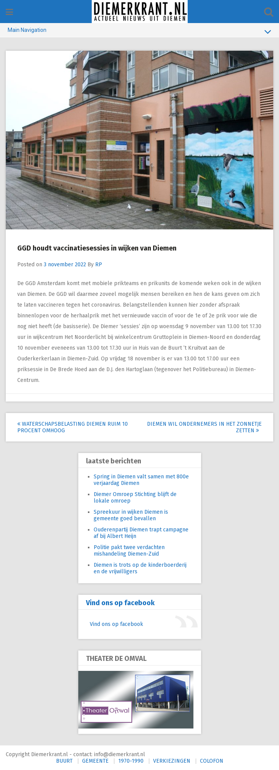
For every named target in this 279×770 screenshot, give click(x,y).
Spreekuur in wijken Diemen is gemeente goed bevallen (131, 515)
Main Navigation (139, 31)
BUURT (64, 761)
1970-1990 (131, 761)
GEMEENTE (95, 761)
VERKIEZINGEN (171, 761)
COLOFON (211, 761)
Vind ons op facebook (120, 603)
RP (98, 264)
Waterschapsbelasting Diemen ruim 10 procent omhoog (72, 427)
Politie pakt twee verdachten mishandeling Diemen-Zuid (129, 550)
